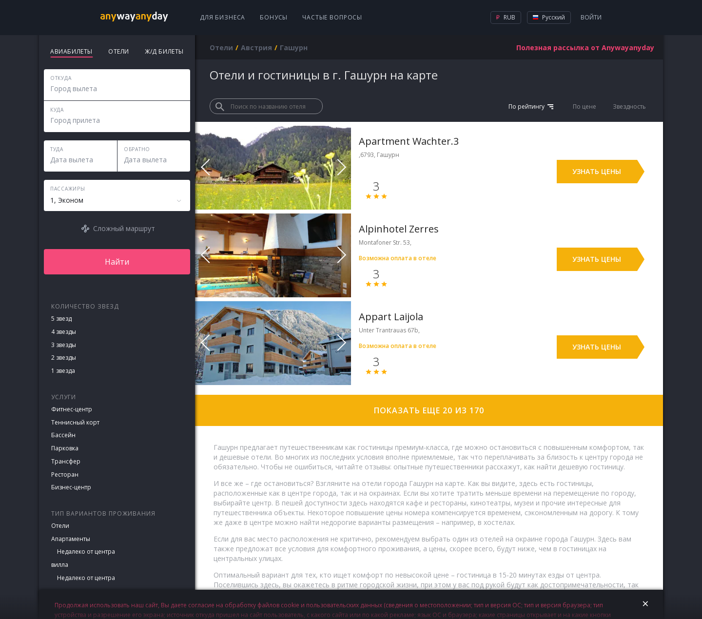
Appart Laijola (391, 316)
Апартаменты (70, 539)
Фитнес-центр (71, 409)
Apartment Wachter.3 (409, 141)
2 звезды (63, 357)
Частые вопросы (332, 17)
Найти (117, 261)
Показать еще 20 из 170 (429, 410)
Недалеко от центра (86, 551)
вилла (59, 565)
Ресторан (64, 474)
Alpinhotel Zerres (399, 228)
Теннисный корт (75, 422)
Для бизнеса (222, 17)
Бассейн (63, 435)
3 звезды (63, 345)
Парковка (64, 448)
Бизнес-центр (71, 487)
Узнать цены (596, 171)
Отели (60, 526)
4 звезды (63, 332)
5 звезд (61, 318)
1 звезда (63, 371)
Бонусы (274, 17)
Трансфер (65, 461)
